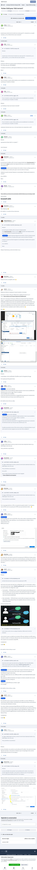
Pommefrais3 (6, 407)
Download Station (20, 14)
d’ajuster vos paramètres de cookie (10, 860)
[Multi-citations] (1, 38)
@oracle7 (3, 681)
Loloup (5, 729)
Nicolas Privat (6, 761)
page (8, 164)
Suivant (32, 813)
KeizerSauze (6, 156)
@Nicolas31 (3, 168)
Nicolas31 (6, 136)
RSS (29, 854)
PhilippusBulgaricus (8, 220)
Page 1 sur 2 (18, 813)
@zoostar (3, 389)
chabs (5, 44)
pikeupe (5, 185)
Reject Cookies (24, 864)
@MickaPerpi (3, 517)
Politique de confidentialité (11, 854)
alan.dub (4, 842)
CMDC (7, 842)
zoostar (5, 289)
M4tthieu (5, 370)
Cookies (25, 854)
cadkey (5, 385)
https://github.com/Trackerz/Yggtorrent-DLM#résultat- (15, 296)
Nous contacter (20, 854)
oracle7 (5, 569)
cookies (10, 859)
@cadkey (3, 698)
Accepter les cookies (14, 864)
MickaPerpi (6, 488)
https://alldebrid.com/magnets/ (9, 475)
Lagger (5, 77)
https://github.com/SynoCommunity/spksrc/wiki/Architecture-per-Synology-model (18, 193)
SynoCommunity (30, 162)
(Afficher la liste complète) (30, 838)
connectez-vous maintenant (6, 820)
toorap (5, 14)
